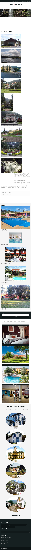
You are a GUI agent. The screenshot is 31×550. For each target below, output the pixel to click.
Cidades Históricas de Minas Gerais (6, 537)
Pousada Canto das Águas (4, 282)
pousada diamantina (24, 524)
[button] (2, 13)
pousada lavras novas (9, 525)
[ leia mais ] (2, 200)
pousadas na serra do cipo (11, 524)
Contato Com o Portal (8, 0)
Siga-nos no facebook (27, 1)
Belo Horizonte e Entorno (5, 536)
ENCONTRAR (16, 316)
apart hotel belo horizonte (23, 525)
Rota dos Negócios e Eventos (5, 542)
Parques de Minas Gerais (5, 540)
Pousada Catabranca (3, 308)
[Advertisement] (15, 24)
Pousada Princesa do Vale (4, 229)
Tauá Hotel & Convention (4, 244)
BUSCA (3, 313)
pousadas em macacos (4, 524)
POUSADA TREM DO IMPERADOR (5, 263)
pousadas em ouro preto (18, 524)
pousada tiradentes (4, 525)
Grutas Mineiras (4, 539)
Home (2, 0)
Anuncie (4, 0)
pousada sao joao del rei (16, 525)
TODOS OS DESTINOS (16, 515)
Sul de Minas (3, 543)
